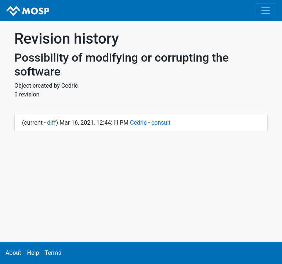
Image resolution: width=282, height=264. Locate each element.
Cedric (138, 122)
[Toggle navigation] (266, 10)
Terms (53, 252)
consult (161, 122)
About (13, 252)
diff (51, 122)
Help (33, 252)
